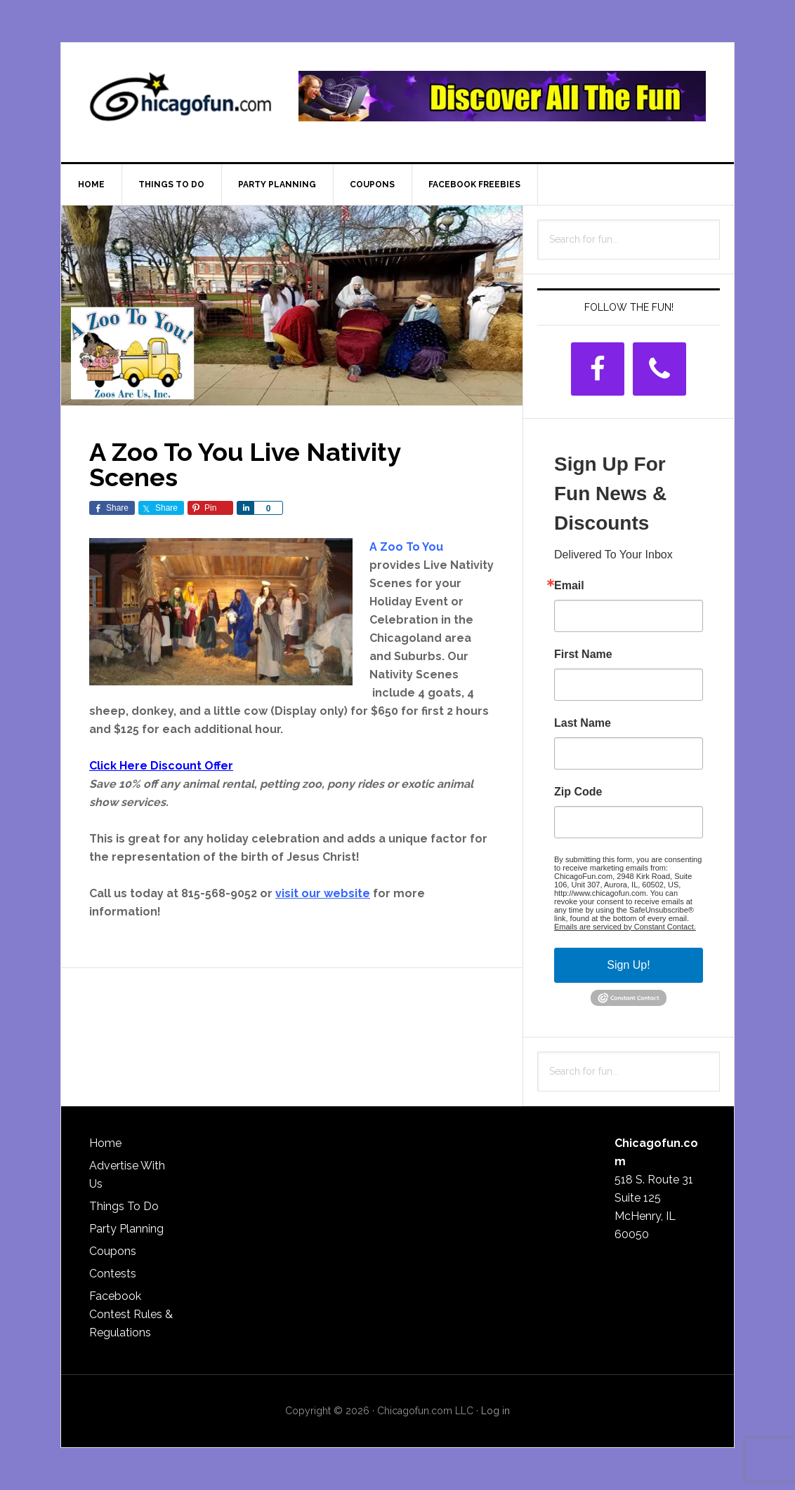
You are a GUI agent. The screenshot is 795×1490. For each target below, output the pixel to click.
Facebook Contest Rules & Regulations (131, 1314)
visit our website (322, 893)
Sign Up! (628, 965)
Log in (495, 1410)
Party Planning (126, 1228)
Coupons (112, 1251)
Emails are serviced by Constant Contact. (625, 926)
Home (105, 1143)
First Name (583, 654)
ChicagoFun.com (180, 102)
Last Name (582, 723)
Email (569, 585)
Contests (112, 1273)
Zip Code (578, 792)
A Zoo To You (406, 546)
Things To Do (124, 1206)
